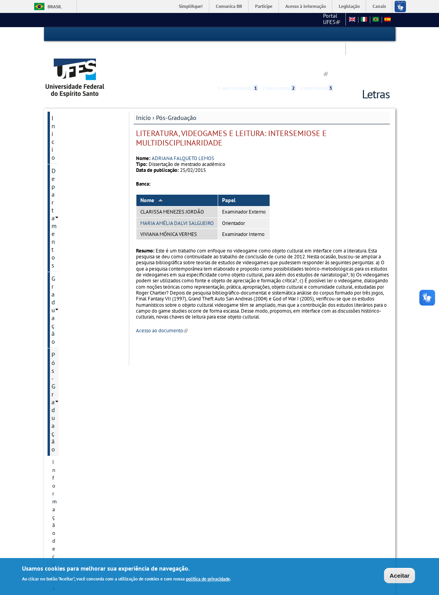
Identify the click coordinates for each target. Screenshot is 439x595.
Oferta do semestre (75, 257)
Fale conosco (285, 19)
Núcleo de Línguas (76, 468)
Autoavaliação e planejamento (71, 213)
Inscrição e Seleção (74, 230)
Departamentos (71, 95)
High (352, 34)
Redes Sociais (69, 503)
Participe (263, 6)
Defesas (61, 428)
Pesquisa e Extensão (78, 455)
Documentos (67, 270)
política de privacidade (208, 579)
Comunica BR (229, 6)
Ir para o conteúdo (238, 34)
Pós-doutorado (70, 348)
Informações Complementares (72, 301)
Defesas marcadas (73, 374)
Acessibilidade (343, 34)
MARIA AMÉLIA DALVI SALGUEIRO (177, 186)
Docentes (63, 361)
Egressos (62, 388)
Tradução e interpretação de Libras (84, 486)
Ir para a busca (316, 34)
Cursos (60, 148)
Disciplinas (65, 401)
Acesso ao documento (162, 294)
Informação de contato (79, 134)
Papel (228, 164)
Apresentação (68, 441)
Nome (151, 164)
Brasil (55, 6)
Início (143, 81)
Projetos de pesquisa (77, 175)
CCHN (256, 19)
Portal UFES (225, 19)
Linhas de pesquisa (75, 161)
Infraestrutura (68, 414)
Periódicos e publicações (81, 284)
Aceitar (399, 576)
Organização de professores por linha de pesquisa (81, 326)
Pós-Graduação (176, 81)
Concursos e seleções (79, 516)
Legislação (349, 6)
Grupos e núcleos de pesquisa (76, 192)
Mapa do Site (325, 19)
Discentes (63, 244)
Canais (379, 6)
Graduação (65, 108)
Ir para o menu (279, 34)
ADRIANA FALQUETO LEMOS (183, 121)
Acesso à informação (305, 6)
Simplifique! (191, 6)
